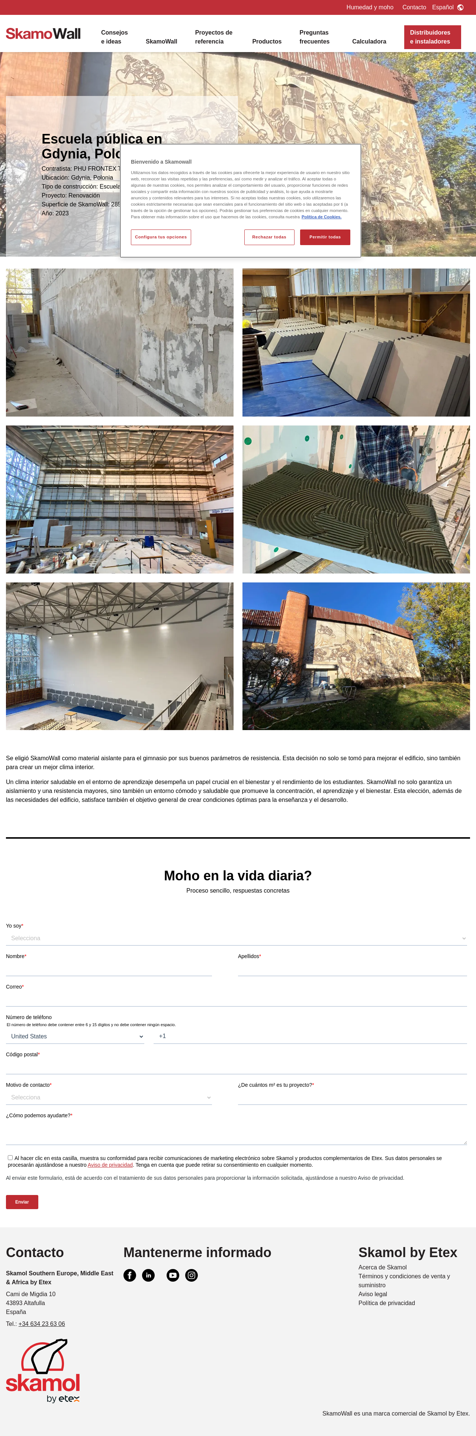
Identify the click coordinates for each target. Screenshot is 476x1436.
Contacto (414, 7)
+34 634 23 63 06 (42, 1324)
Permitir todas (325, 237)
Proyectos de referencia (213, 37)
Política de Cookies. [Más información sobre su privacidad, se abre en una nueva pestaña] (321, 217)
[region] (240, 201)
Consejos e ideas (114, 37)
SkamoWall (161, 41)
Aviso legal (372, 1294)
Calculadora (369, 41)
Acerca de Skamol (382, 1267)
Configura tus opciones (161, 237)
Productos (267, 41)
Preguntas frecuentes (315, 37)
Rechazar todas (269, 237)
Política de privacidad (386, 1303)
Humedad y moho (370, 7)
